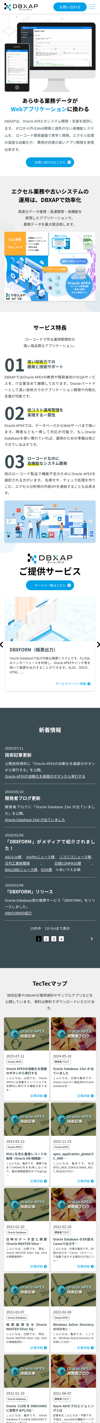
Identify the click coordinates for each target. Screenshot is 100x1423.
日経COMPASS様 (67, 866)
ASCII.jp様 (13, 859)
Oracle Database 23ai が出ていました (35, 822)
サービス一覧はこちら (50, 587)
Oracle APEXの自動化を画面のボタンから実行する (45, 779)
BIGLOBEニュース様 (21, 872)
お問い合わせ (70, 6)
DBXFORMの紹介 (18, 915)
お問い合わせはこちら (50, 163)
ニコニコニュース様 (75, 859)
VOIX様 (46, 872)
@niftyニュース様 (40, 859)
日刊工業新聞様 (17, 866)
